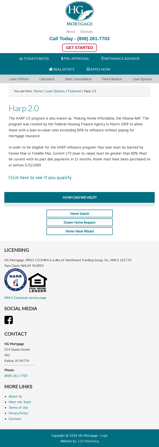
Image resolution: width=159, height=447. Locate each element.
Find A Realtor (112, 79)
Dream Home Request (79, 222)
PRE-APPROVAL (75, 58)
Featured (74, 91)
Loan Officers (19, 79)
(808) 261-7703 (93, 38)
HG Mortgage (79, 14)
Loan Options (142, 79)
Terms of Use (18, 407)
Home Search (79, 213)
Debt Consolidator (78, 79)
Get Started (79, 48)
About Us (15, 396)
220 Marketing (88, 441)
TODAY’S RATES (34, 58)
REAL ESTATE (61, 69)
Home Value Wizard (79, 231)
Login (104, 435)
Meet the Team (20, 402)
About (70, 31)
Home (38, 91)
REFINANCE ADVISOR (120, 58)
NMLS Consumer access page (25, 297)
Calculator (47, 79)
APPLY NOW (98, 69)
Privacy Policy (18, 413)
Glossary (86, 31)
